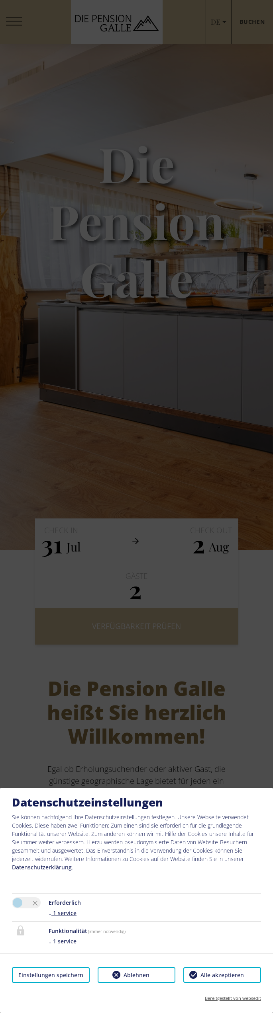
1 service (63, 913)
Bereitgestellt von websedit (233, 998)
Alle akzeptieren (222, 975)
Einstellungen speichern (50, 975)
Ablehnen (136, 975)
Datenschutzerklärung (42, 867)
